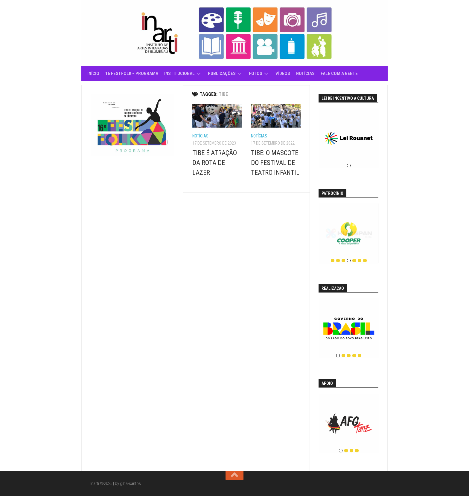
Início (93, 73)
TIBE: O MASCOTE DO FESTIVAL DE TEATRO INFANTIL (275, 162)
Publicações (222, 73)
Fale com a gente (339, 73)
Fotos (255, 73)
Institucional (179, 73)
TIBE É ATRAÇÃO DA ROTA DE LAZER (214, 162)
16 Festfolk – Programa (131, 73)
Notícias (305, 73)
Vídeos (282, 73)
